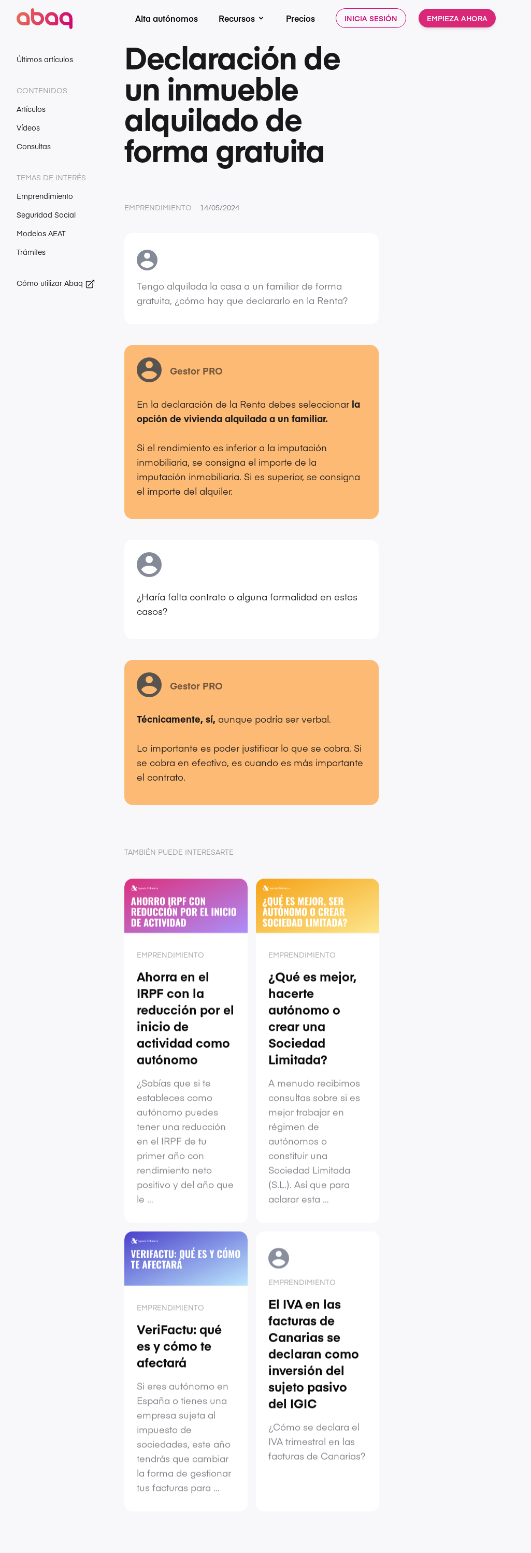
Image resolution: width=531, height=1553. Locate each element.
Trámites (31, 252)
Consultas (34, 146)
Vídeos (28, 127)
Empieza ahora (457, 18)
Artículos (31, 109)
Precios (300, 18)
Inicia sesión (371, 18)
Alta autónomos (166, 18)
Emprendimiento (45, 196)
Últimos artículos (45, 59)
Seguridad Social (46, 214)
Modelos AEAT (41, 233)
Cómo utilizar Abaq (56, 283)
